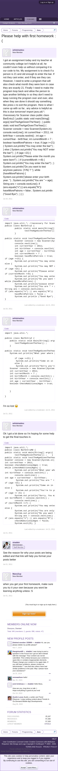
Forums (30, 19)
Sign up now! (29, 613)
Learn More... (32, 768)
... (35, 23)
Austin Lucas (18, 697)
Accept (23, 768)
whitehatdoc (18, 50)
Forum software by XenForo (21, 749)
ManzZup (17, 574)
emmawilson (18, 677)
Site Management (25, 23)
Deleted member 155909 (22, 642)
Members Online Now (22, 624)
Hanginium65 (18, 651)
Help (54, 739)
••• (50, 647)
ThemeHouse (35, 751)
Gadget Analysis (9, 23)
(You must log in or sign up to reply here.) (40, 604)
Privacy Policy (50, 747)
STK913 (48, 724)
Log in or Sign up (47, 2)
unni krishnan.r (19, 684)
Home (6, 19)
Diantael (18, 628)
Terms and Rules (34, 747)
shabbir (16, 542)
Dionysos (10, 628)
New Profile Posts (20, 638)
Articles (18, 19)
